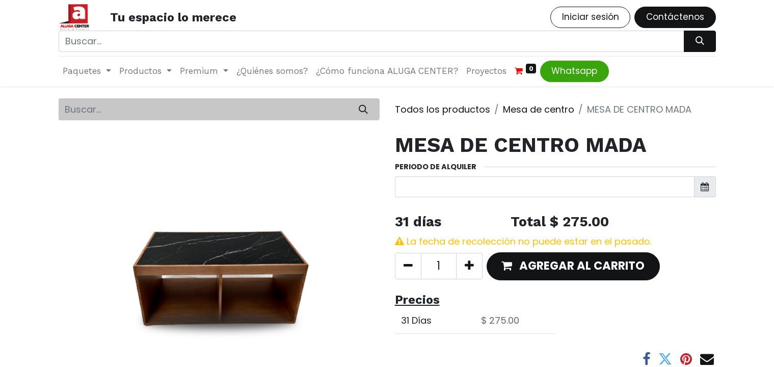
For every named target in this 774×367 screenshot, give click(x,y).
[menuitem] (272, 71)
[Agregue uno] (469, 266)
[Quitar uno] (408, 266)
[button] (573, 266)
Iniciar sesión (590, 17)
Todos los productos (442, 109)
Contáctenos (675, 17)
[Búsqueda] (699, 41)
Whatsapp (574, 71)
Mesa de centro (538, 109)
